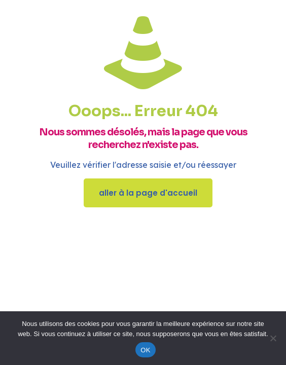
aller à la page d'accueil (148, 193)
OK (145, 350)
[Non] (273, 338)
